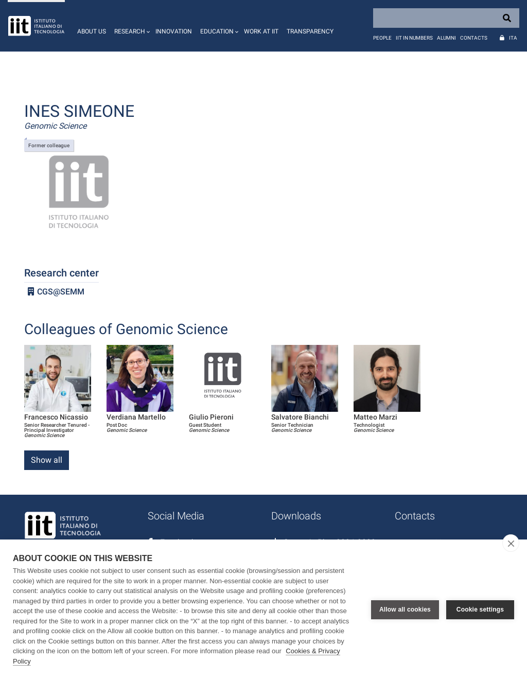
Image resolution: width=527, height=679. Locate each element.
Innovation (173, 31)
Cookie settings (480, 609)
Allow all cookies (405, 609)
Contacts (473, 38)
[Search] (446, 18)
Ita (513, 38)
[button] (130, 25)
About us (91, 31)
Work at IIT (261, 31)
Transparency (310, 31)
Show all (46, 460)
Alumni (446, 38)
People (382, 38)
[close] (510, 543)
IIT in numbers (414, 38)
